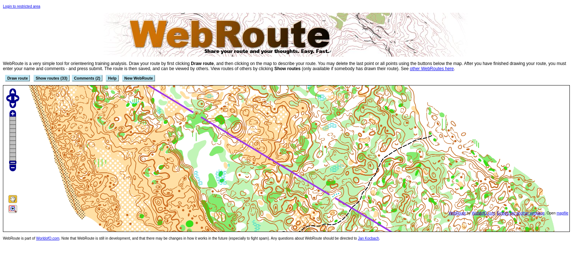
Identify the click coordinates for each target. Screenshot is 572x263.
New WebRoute (138, 78)
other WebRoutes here (432, 68)
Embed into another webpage (521, 213)
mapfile (562, 213)
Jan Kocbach (368, 238)
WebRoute (457, 213)
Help (112, 78)
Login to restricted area (21, 6)
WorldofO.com (483, 213)
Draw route (17, 78)
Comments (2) (87, 78)
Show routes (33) (51, 78)
